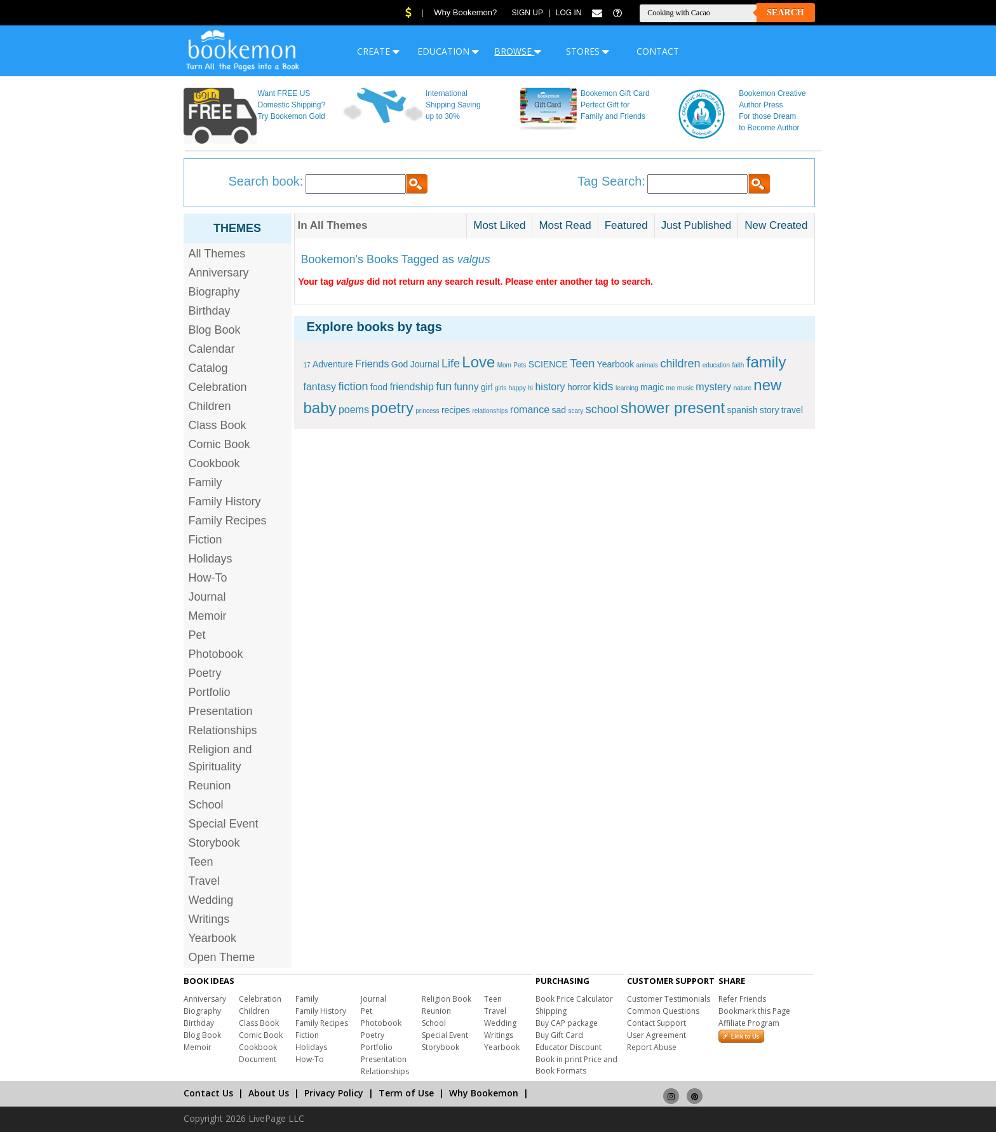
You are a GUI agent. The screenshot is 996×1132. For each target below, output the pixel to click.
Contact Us (208, 1093)
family (766, 362)
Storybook (214, 842)
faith (738, 365)
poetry (392, 407)
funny (466, 386)
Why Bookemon (483, 1093)
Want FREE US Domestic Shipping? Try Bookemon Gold (291, 105)
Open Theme (222, 957)
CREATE (378, 51)
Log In (569, 12)
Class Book (217, 425)
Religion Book (446, 998)
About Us (268, 1093)
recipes (455, 410)
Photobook (216, 654)
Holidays (210, 558)
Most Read (565, 225)
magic (652, 387)
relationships (490, 410)
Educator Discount (568, 1047)
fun (444, 386)
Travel (204, 881)
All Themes (217, 253)
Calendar (212, 349)
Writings (209, 919)
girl (487, 387)
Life (450, 363)
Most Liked (499, 225)
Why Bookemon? (465, 12)
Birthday (210, 310)
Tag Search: (611, 181)
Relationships (223, 730)
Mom (504, 365)
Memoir (208, 616)
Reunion (210, 785)
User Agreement (656, 1035)
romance (529, 409)
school (602, 409)
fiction (353, 386)
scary (575, 410)
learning (627, 388)
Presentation (221, 711)
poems (354, 409)
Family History (225, 501)
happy (517, 388)
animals (647, 365)
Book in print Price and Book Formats (576, 1065)
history (550, 386)
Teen (201, 862)
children (680, 363)
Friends (372, 363)
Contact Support (656, 1023)
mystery (713, 386)
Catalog (208, 368)
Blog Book (215, 330)
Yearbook (212, 938)
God (399, 364)
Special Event (224, 823)
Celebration (218, 387)
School (206, 804)
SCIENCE (548, 364)
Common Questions (663, 1011)
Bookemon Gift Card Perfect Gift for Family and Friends (615, 105)
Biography (214, 291)
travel (792, 410)
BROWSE (517, 51)
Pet (197, 635)
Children (210, 406)
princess (427, 410)
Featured (626, 225)
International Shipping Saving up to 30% (453, 105)
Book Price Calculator (574, 998)
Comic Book (219, 444)
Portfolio (210, 692)
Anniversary (219, 272)
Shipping (551, 1011)
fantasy (320, 386)
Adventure (333, 364)
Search (785, 12)
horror (579, 387)
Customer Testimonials (668, 998)
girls (500, 388)
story (769, 410)
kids (603, 386)
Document (257, 1059)
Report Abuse (651, 1047)
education (716, 365)
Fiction (205, 539)
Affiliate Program (748, 1023)
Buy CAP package (566, 1023)
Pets (519, 365)
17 (307, 365)
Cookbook (214, 463)
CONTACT (657, 51)
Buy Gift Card (559, 1035)
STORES (587, 51)
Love (478, 362)
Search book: (266, 181)
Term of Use (406, 1093)
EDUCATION (448, 51)
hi (530, 388)
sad (558, 410)
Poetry (205, 673)
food (378, 387)
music (685, 388)
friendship (411, 386)
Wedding (211, 900)
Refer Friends (742, 998)
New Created (775, 225)
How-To (208, 577)
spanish (742, 410)
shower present (673, 407)
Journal (207, 596)
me (670, 388)
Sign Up (527, 12)
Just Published (696, 225)
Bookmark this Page (754, 1011)
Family (205, 482)
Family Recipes (228, 520)
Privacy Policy (333, 1093)
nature (742, 388)
